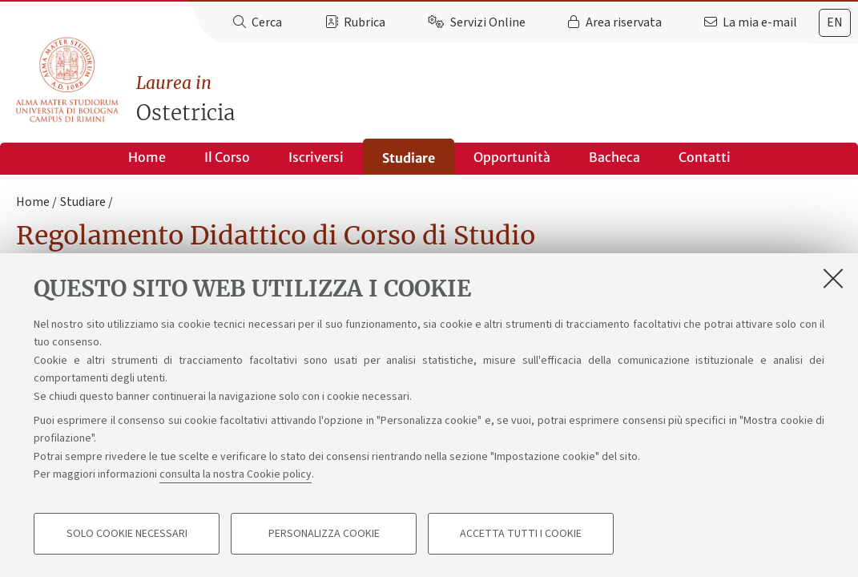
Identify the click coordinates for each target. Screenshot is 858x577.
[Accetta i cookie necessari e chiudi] (833, 278)
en (835, 22)
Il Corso (227, 157)
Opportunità (511, 157)
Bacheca (614, 157)
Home (147, 157)
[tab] (835, 23)
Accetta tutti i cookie (521, 534)
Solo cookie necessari (126, 534)
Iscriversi (316, 157)
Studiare (408, 158)
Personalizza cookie (324, 534)
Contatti (705, 157)
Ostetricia (497, 98)
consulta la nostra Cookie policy (235, 474)
